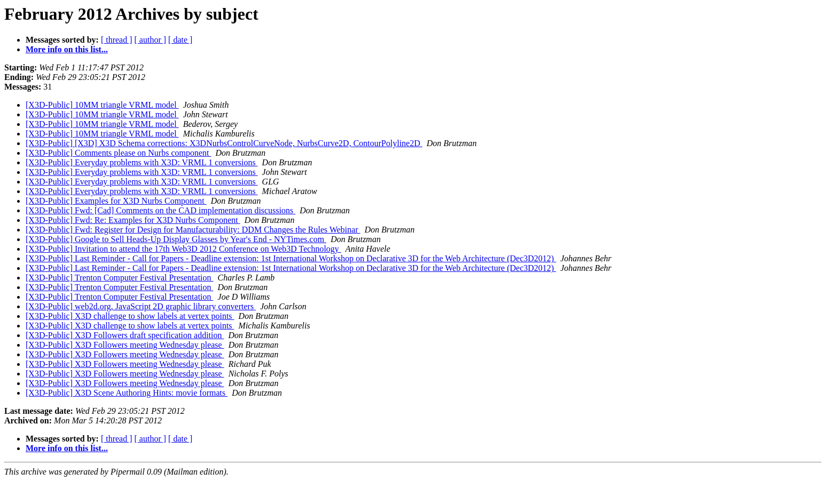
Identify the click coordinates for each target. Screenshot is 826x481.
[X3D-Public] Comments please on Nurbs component (118, 152)
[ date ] (180, 39)
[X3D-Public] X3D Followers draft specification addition (125, 335)
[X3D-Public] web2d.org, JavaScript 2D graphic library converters (141, 306)
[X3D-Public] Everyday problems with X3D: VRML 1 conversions (142, 162)
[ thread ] (116, 39)
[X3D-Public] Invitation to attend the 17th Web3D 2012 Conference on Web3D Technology (183, 248)
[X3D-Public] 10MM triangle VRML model (102, 104)
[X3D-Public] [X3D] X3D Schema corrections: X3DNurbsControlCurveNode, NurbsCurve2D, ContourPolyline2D (224, 143)
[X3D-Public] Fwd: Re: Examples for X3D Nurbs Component (133, 220)
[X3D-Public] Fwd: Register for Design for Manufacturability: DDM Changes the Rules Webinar (193, 229)
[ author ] (151, 39)
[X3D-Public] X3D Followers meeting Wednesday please (125, 344)
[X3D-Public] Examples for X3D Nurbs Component (116, 200)
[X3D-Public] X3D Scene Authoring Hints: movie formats (126, 392)
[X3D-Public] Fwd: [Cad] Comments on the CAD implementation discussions (160, 210)
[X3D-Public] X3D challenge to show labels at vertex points (130, 315)
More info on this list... (67, 49)
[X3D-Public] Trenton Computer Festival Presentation (120, 277)
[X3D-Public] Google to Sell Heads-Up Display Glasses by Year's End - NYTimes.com (176, 239)
